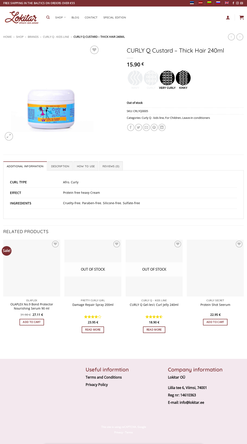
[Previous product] (239, 36)
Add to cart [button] (32, 322)
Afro (66, 182)
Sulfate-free (131, 203)
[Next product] (231, 36)
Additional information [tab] (25, 166)
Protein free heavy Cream (81, 193)
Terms (129, 432)
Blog (75, 17)
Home (7, 37)
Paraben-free (91, 203)
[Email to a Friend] (146, 127)
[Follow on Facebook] (233, 3)
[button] (241, 17)
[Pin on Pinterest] (154, 127)
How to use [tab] (86, 166)
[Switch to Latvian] (201, 2)
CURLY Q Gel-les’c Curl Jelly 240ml (154, 305)
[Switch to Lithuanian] (209, 2)
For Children (173, 118)
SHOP (60, 17)
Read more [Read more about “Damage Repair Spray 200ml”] (93, 329)
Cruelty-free (71, 203)
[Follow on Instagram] (237, 3)
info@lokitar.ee (192, 402)
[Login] (228, 17)
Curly (74, 182)
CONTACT (91, 17)
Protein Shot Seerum (215, 305)
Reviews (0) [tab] (111, 166)
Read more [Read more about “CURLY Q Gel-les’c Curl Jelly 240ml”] (154, 329)
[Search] (48, 17)
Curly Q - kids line (56, 37)
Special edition (114, 17)
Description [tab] (60, 166)
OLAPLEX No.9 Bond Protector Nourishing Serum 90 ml (31, 306)
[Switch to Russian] (218, 2)
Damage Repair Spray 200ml (93, 305)
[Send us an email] (241, 3)
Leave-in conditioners (196, 118)
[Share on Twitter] (138, 127)
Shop (20, 37)
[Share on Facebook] (130, 127)
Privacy (118, 432)
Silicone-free (112, 203)
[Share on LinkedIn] (162, 127)
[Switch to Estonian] (192, 2)
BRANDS (33, 37)
